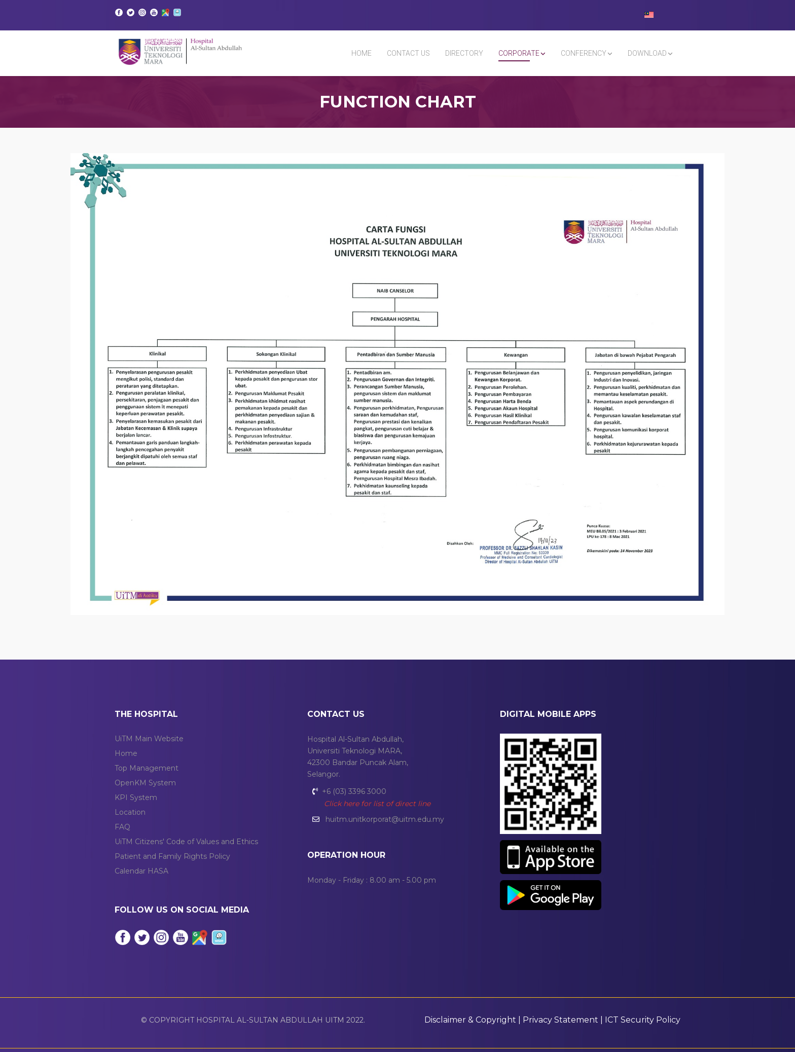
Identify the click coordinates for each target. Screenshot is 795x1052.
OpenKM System (145, 782)
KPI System (136, 797)
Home (361, 53)
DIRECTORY (464, 53)
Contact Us (408, 53)
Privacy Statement (560, 1020)
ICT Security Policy (642, 1020)
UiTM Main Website (149, 738)
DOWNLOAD (647, 53)
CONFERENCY (583, 53)
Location (130, 812)
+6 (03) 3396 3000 (354, 791)
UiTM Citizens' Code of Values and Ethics (186, 841)
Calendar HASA (141, 871)
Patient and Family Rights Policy (172, 856)
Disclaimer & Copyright (470, 1020)
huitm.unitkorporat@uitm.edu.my (385, 819)
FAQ (122, 826)
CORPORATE (518, 53)
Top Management (146, 768)
